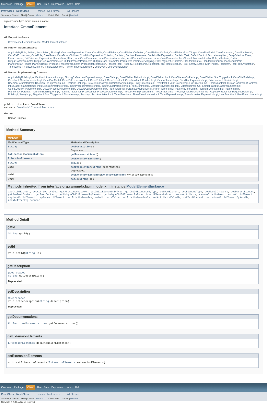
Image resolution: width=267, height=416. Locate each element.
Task (233, 64)
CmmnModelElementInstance (24, 42)
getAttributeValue (45, 195)
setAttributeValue (79, 201)
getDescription (81, 148)
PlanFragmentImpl (163, 88)
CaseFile (97, 52)
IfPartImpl (251, 83)
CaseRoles (50, 55)
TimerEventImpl (122, 94)
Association (42, 52)
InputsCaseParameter (166, 58)
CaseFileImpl (111, 77)
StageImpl (38, 94)
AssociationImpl (54, 77)
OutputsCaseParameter (106, 61)
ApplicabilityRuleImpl (19, 77)
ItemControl (185, 58)
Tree (46, 4)
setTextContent (193, 201)
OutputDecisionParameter (48, 61)
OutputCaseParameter (20, 61)
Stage (200, 64)
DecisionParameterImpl (21, 83)
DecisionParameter (136, 55)
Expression (45, 58)
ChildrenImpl (149, 80)
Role (185, 64)
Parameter (126, 61)
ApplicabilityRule (17, 52)
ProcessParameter (69, 64)
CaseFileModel (206, 52)
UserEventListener (117, 66)
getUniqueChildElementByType (123, 198)
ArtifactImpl (38, 77)
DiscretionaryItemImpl (121, 83)
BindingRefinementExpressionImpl (83, 77)
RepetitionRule (156, 64)
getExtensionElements (85, 160)
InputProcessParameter (139, 58)
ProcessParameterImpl (109, 91)
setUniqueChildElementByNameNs (227, 201)
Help (77, 4)
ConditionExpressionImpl (193, 80)
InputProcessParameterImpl (85, 86)
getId (74, 165)
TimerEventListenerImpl (146, 94)
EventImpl (161, 83)
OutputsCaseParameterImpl (92, 88)
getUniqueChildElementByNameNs (80, 198)
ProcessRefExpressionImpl (138, 91)
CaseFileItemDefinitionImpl (134, 77)
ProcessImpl (89, 91)
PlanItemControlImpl (186, 88)
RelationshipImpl (199, 91)
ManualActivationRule (205, 58)
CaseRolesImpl (115, 80)
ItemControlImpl (140, 86)
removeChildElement (240, 198)
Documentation (33, 156)
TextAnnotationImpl (102, 94)
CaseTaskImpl (133, 80)
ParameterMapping (143, 61)
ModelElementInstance (54, 42)
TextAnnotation (246, 64)
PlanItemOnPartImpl (19, 91)
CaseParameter (224, 52)
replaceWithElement (51, 201)
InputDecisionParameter (112, 58)
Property (127, 64)
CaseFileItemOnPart (157, 52)
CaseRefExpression (19, 55)
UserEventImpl (227, 94)
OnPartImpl (203, 86)
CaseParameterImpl (31, 80)
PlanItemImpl (232, 88)
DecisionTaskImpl (76, 83)
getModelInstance (216, 195)
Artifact (31, 52)
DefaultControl (199, 55)
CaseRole (36, 55)
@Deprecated (16, 279)
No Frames (53, 11)
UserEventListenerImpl (249, 94)
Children (74, 55)
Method (39, 15)
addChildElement (19, 195)
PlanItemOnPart (233, 61)
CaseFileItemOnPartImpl (184, 77)
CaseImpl (13, 80)
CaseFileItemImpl (160, 77)
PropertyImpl (182, 91)
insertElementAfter (159, 198)
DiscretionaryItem (217, 55)
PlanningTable (40, 64)
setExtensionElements (85, 177)
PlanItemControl (192, 61)
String (12, 148)
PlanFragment (163, 61)
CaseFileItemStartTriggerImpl (216, 77)
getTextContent (46, 198)
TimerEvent (14, 66)
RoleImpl (13, 94)
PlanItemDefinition (213, 61)
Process (53, 64)
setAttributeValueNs (136, 201)
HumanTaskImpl (236, 83)
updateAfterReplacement (24, 204)
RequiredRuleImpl (242, 91)
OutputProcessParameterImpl (59, 88)
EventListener (15, 58)
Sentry (192, 64)
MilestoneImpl (188, 86)
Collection (15, 156)
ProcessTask (114, 64)
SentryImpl (25, 94)
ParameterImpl (117, 88)
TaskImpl (86, 94)
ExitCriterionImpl (198, 83)
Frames (40, 11)
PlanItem (177, 61)
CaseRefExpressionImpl (75, 80)
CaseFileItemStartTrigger (183, 52)
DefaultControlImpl (98, 83)
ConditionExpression (91, 55)
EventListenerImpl (178, 83)
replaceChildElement (22, 201)
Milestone (224, 58)
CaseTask (62, 55)
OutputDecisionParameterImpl (24, 88)
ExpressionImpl (217, 83)
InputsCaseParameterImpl (116, 86)
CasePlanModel (243, 52)
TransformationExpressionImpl (201, 94)
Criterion (108, 55)
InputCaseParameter (86, 58)
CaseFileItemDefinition (131, 52)
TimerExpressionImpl (171, 94)
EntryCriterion (236, 55)
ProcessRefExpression (93, 64)
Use (39, 4)
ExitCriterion (31, 58)
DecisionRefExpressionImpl (50, 83)
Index (70, 4)
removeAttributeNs (211, 198)
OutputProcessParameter (78, 61)
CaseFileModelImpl (243, 77)
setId (74, 182)
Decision (119, 55)
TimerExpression (54, 66)
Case (88, 52)
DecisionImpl (231, 80)
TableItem (224, 64)
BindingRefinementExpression (67, 52)
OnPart (235, 58)
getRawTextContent (20, 198)
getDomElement (169, 195)
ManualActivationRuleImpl (165, 86)
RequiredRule (173, 64)
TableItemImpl (71, 94)
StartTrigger (211, 64)
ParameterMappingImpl (139, 88)
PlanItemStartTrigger (19, 64)
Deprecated (57, 4)
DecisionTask (182, 55)
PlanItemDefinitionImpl (211, 88)
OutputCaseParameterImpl (226, 86)
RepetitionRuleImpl (220, 91)
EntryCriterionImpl (144, 83)
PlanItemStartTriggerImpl (45, 91)
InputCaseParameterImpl (22, 86)
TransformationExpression (78, 66)
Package (19, 4)
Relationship (140, 64)
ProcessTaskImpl (164, 91)
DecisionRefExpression (161, 55)
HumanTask (59, 58)
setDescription (81, 169)
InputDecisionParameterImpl (52, 86)
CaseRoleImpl (98, 80)
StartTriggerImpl (54, 94)
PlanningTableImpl (71, 91)
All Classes (73, 11)
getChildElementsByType (106, 195)
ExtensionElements (20, 160)
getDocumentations (83, 156)
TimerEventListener (32, 66)
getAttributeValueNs (74, 195)
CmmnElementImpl (167, 80)
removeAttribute (185, 198)
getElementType (192, 195)
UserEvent (100, 66)
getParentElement (242, 195)
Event (248, 55)
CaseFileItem (110, 52)
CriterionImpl (216, 80)
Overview (6, 4)
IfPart (70, 58)
